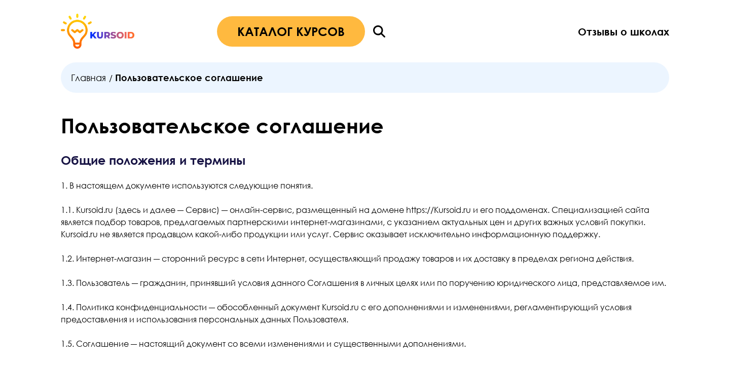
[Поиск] (379, 31)
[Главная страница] (97, 31)
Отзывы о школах (623, 31)
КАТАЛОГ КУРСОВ (291, 31)
